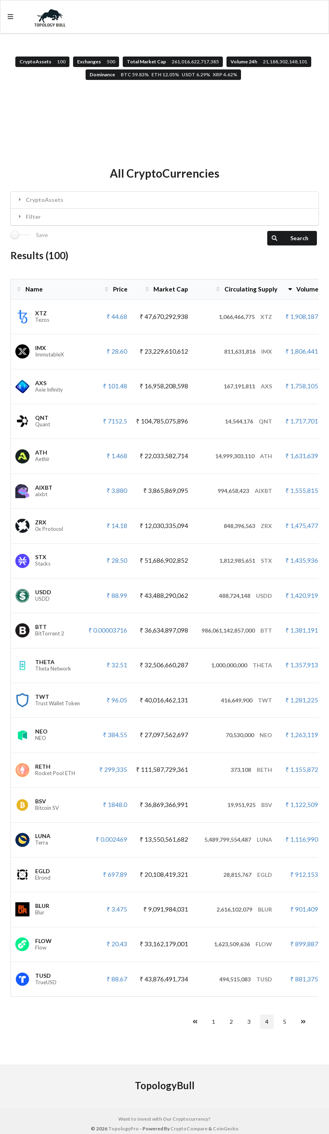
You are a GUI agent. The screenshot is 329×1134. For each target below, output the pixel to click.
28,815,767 (247, 874)
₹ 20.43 (117, 943)
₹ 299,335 (113, 769)
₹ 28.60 (117, 351)
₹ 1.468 (117, 455)
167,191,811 (248, 386)
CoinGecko (226, 1129)
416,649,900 (246, 700)
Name (29, 289)
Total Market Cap (173, 62)
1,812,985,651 (245, 560)
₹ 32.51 (117, 665)
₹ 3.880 (117, 490)
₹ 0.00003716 (107, 630)
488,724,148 (245, 595)
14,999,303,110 (243, 456)
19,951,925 (249, 804)
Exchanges (96, 62)
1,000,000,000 (241, 665)
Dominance (163, 74)
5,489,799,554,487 (238, 839)
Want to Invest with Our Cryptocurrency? (164, 1119)
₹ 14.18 (117, 525)
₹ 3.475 (117, 909)
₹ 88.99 (117, 595)
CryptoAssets (42, 62)
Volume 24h (269, 62)
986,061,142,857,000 (236, 630)
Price (115, 289)
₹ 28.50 (117, 560)
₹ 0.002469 (111, 839)
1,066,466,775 (245, 316)
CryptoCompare (188, 1129)
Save (42, 235)
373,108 (251, 769)
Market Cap (166, 289)
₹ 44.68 (117, 316)
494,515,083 (245, 979)
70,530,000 (249, 735)
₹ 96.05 (117, 700)
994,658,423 (245, 490)
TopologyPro (123, 1129)
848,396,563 (248, 525)
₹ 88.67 (117, 979)
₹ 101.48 (115, 386)
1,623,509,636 (243, 944)
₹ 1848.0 (115, 804)
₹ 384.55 (115, 734)
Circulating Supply (245, 289)
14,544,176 (248, 421)
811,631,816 (248, 351)
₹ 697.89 (115, 874)
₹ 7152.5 (115, 421)
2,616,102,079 (244, 909)
